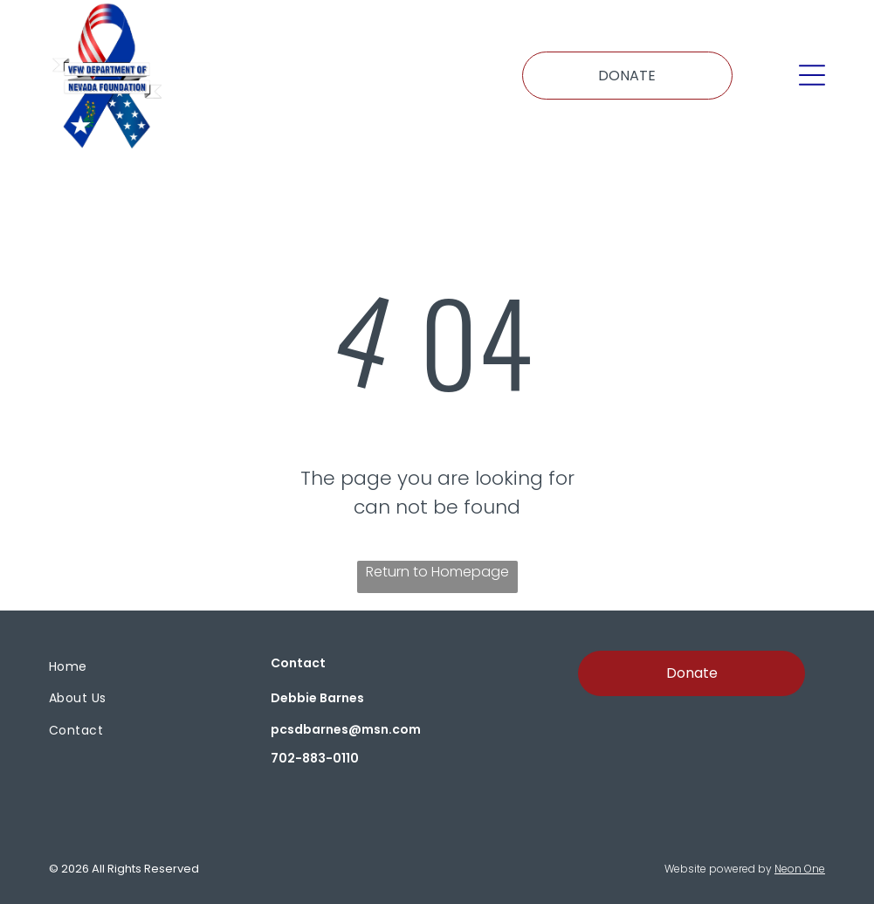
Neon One (799, 868)
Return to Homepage (437, 572)
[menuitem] (137, 667)
